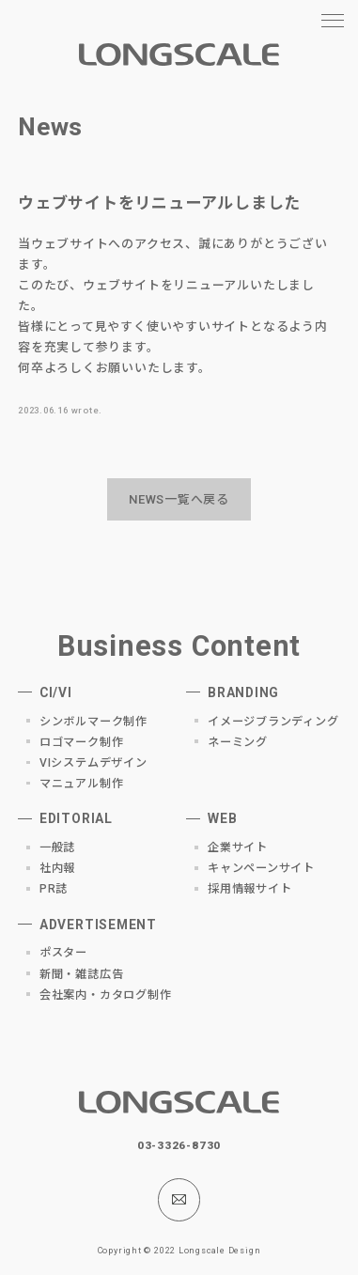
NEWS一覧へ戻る (179, 499)
